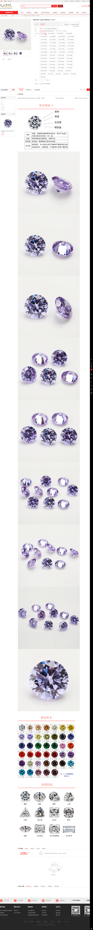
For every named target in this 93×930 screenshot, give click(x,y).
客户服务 (83, 1)
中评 (38, 848)
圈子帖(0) (56, 886)
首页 (22, 12)
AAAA (3, 109)
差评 (44, 848)
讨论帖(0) (43, 886)
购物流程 (2, 912)
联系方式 (44, 910)
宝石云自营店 (42, 30)
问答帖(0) (50, 886)
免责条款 (45, 921)
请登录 (5, 1)
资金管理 (58, 910)
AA (2, 102)
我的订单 (66, 1)
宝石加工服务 (43, 8)
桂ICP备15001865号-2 (49, 923)
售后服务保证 (31, 910)
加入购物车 (89, 89)
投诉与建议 (44, 915)
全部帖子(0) (28, 886)
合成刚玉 (38, 8)
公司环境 (44, 912)
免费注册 (9, 1)
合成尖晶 (62, 12)
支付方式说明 (17, 912)
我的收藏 (78, 1)
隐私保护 (32, 921)
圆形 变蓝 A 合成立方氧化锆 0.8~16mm (7, 131)
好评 (32, 848)
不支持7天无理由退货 (45, 83)
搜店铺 (60, 6)
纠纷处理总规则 (4, 915)
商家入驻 (59, 921)
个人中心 (66, 921)
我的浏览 (72, 1)
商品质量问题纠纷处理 (33, 915)
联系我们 (38, 921)
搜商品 (54, 6)
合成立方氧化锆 (24, 8)
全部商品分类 (9, 12)
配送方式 (16, 910)
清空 (14, 114)
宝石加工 (84, 12)
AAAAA (3, 107)
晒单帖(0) (36, 886)
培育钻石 (33, 8)
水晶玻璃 (70, 12)
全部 (26, 848)
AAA (3, 105)
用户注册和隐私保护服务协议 (7, 910)
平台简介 (52, 921)
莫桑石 (29, 8)
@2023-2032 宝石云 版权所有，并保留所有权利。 (46, 925)
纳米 (77, 12)
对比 (4, 59)
